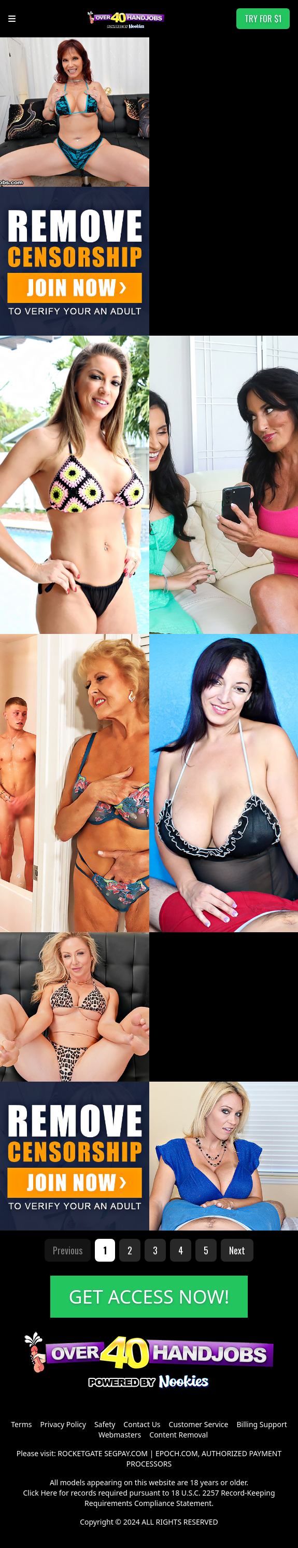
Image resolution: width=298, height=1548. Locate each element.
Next (237, 1250)
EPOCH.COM (176, 1453)
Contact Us (141, 1424)
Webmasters (119, 1435)
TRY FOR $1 (263, 18)
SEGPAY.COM (126, 1453)
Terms (21, 1424)
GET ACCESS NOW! (149, 1296)
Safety (104, 1424)
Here (48, 1493)
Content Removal (178, 1435)
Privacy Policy (63, 1424)
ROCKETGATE (80, 1453)
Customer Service (199, 1424)
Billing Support (261, 1424)
